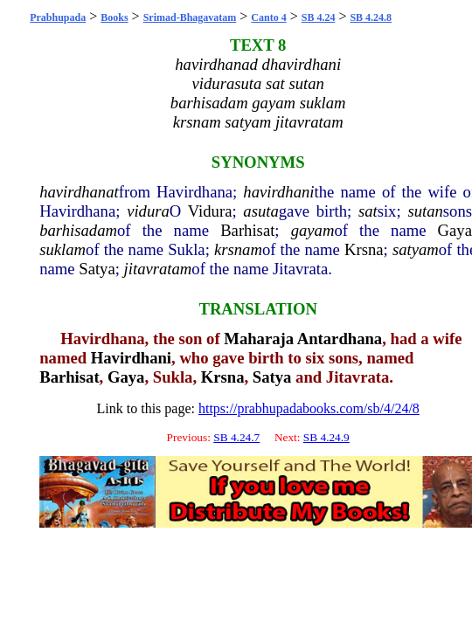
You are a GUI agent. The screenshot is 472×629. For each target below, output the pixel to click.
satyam (415, 249)
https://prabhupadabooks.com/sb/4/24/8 (309, 408)
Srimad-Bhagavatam (190, 17)
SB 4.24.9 (326, 437)
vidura (148, 211)
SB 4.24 (319, 17)
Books (114, 17)
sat (368, 211)
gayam (313, 230)
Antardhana (339, 338)
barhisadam (78, 230)
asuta (260, 211)
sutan (424, 211)
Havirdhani (131, 358)
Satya (97, 268)
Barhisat (247, 230)
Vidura (210, 211)
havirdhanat (79, 192)
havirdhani (278, 192)
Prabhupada (58, 17)
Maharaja (259, 338)
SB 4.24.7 (236, 437)
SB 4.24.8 (371, 17)
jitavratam (158, 268)
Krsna (364, 249)
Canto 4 (268, 17)
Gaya (455, 230)
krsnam (238, 249)
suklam (62, 249)
